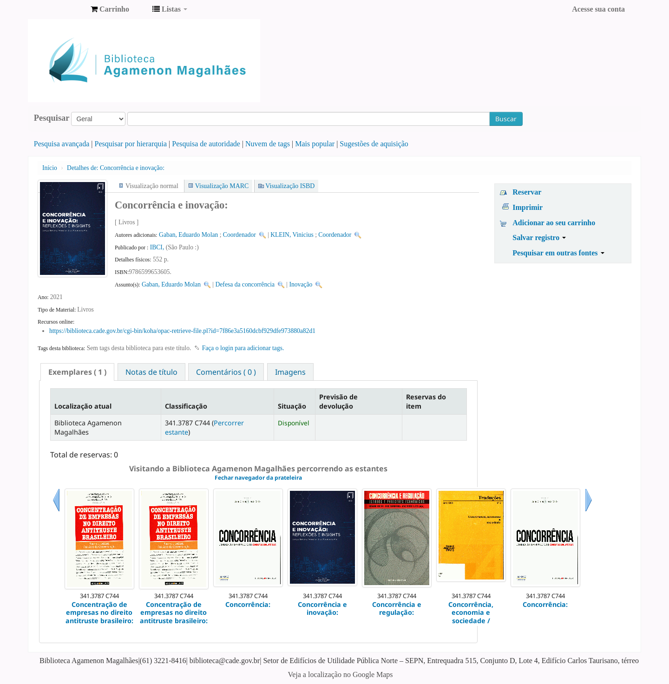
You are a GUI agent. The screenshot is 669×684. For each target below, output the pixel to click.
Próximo (588, 511)
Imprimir (527, 207)
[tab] (77, 372)
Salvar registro (539, 237)
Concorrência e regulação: (396, 608)
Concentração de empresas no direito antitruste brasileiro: (99, 612)
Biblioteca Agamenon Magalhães (60, 9)
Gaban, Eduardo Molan (188, 234)
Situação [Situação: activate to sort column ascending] (292, 406)
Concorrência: (247, 604)
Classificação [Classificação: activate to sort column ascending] (186, 406)
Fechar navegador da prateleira (258, 478)
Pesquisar (52, 118)
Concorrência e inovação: (115, 167)
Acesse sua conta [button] (598, 9)
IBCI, (158, 247)
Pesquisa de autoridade (206, 144)
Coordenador (239, 234)
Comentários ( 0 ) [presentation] (226, 372)
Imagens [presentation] (290, 372)
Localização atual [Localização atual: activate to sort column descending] (83, 406)
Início (49, 167)
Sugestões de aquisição (374, 144)
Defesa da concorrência (245, 284)
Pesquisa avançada (62, 144)
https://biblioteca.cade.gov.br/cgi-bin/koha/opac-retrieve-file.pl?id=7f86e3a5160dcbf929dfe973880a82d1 (182, 330)
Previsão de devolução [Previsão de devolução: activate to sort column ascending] (338, 401)
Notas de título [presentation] (151, 372)
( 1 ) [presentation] (77, 372)
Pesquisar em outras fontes (558, 253)
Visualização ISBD (290, 185)
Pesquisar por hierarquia (131, 144)
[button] (110, 9)
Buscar (506, 118)
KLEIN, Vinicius (292, 234)
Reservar (526, 192)
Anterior (56, 511)
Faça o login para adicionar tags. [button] (243, 348)
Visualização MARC (222, 185)
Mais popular (314, 144)
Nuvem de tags (267, 144)
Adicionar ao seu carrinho (553, 223)
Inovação (300, 284)
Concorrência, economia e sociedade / (470, 612)
